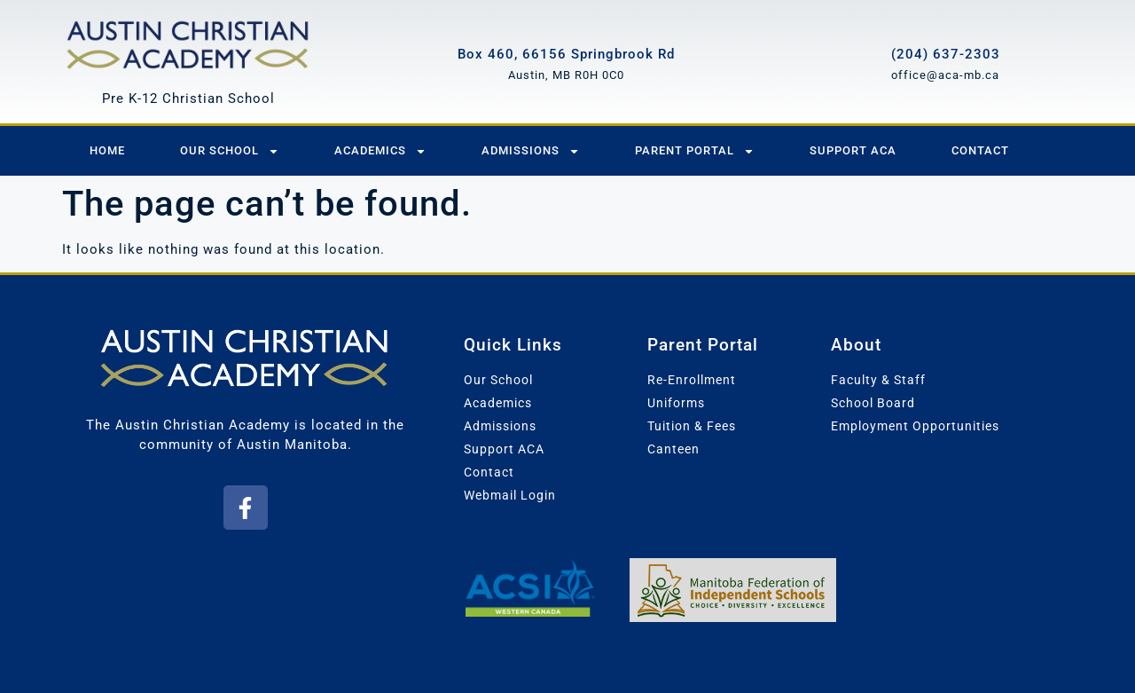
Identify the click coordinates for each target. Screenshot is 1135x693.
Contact (980, 150)
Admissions (530, 151)
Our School (229, 151)
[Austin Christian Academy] (188, 42)
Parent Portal (695, 151)
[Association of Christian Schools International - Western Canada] (529, 587)
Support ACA (853, 150)
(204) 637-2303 (945, 54)
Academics (380, 151)
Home (107, 150)
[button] (245, 507)
